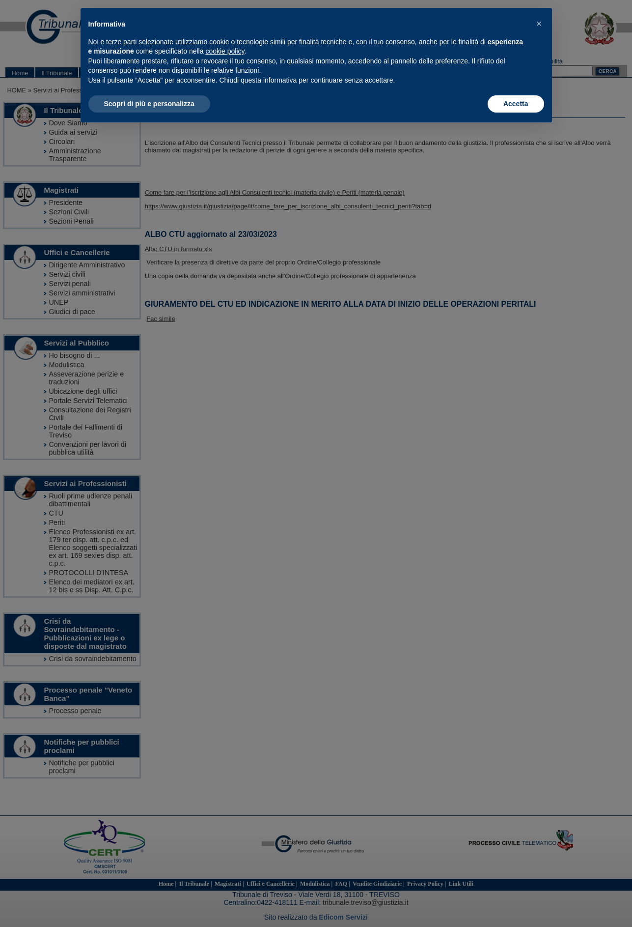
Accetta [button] (515, 104)
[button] (539, 23)
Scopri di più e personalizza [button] (149, 104)
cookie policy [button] (224, 51)
